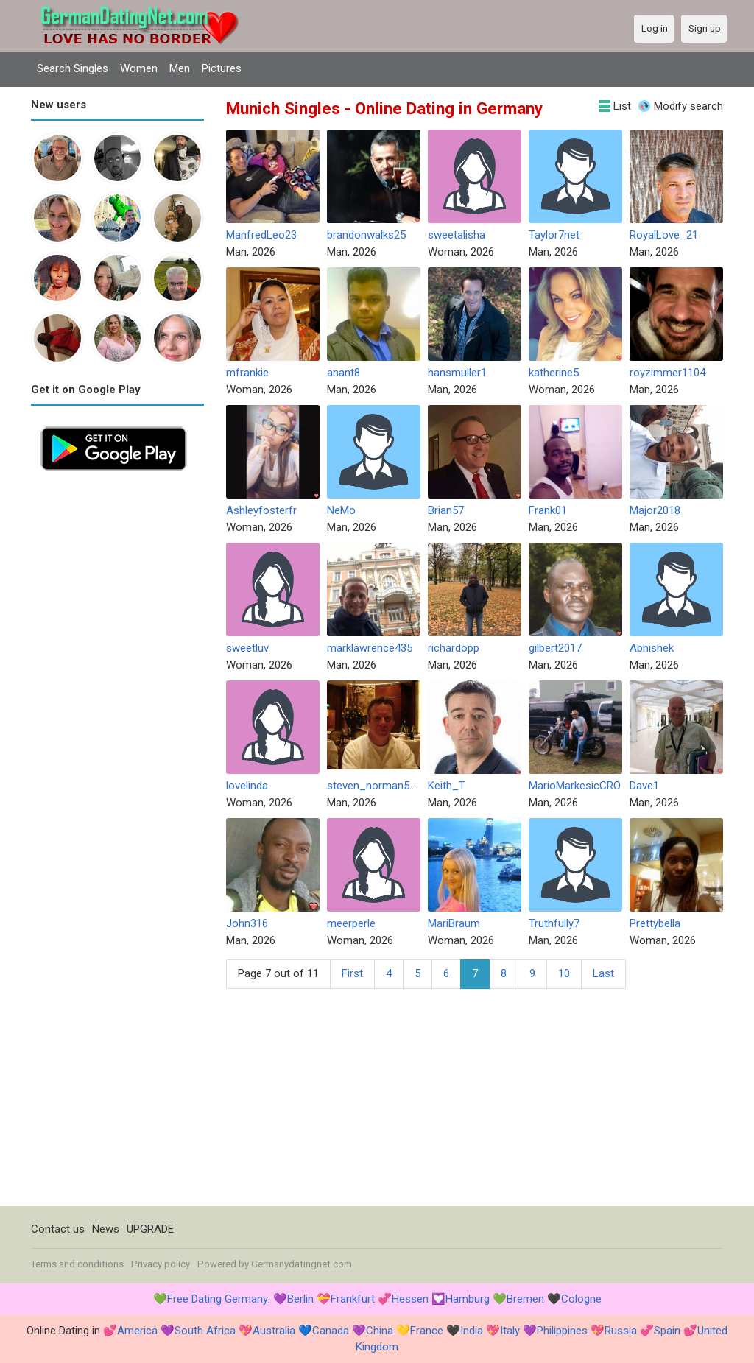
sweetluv (247, 648)
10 (564, 973)
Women (139, 68)
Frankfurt (353, 1299)
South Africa (205, 1330)
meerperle (351, 923)
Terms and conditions (77, 1263)
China (379, 1330)
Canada (330, 1330)
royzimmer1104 (667, 372)
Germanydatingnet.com (301, 1263)
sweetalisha (456, 235)
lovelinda (247, 785)
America (137, 1330)
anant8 (343, 372)
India (471, 1330)
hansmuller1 (457, 372)
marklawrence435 (369, 648)
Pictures (222, 68)
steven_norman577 (374, 785)
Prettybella (655, 923)
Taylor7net (554, 235)
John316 (247, 923)
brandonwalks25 (366, 235)
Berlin (300, 1299)
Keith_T (446, 785)
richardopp (453, 648)
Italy (510, 1330)
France (426, 1330)
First (352, 973)
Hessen (410, 1299)
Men (179, 68)
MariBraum (454, 923)
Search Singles (72, 68)
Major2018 (655, 510)
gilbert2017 (555, 648)
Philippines (562, 1330)
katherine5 (554, 372)
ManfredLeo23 (261, 235)
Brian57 (446, 510)
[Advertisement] (117, 702)
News (105, 1229)
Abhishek (652, 648)
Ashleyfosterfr (261, 510)
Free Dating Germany (217, 1299)
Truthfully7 (554, 923)
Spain (667, 1330)
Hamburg (467, 1299)
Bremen (525, 1299)
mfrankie (247, 372)
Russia (621, 1330)
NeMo (341, 510)
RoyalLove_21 (664, 235)
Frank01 (548, 510)
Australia (274, 1330)
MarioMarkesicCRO (575, 785)
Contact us (58, 1229)
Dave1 (644, 785)
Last (603, 973)
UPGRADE (150, 1229)
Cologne (581, 1299)
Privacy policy (160, 1263)
